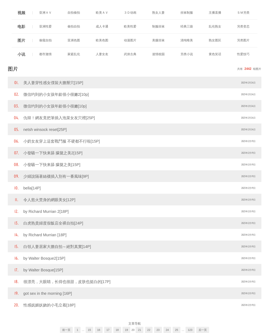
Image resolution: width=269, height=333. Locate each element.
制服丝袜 (158, 26)
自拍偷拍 (73, 12)
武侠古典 (130, 54)
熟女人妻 (158, 12)
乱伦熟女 (215, 26)
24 (167, 329)
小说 (21, 54)
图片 (21, 40)
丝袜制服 (186, 12)
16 (98, 329)
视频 (21, 13)
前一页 (66, 329)
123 (190, 329)
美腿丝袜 (158, 40)
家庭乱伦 (73, 54)
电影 (21, 26)
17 (108, 329)
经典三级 (186, 26)
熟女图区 (215, 40)
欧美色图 (102, 40)
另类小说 (186, 54)
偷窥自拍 (45, 40)
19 (126, 329)
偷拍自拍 (73, 26)
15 (89, 329)
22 (148, 329)
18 (117, 329)
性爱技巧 (243, 54)
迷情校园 (158, 54)
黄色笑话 (215, 54)
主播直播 (215, 12)
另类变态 (243, 26)
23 (158, 329)
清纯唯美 (186, 40)
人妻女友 (102, 54)
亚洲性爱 (45, 26)
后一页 (203, 329)
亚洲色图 (73, 40)
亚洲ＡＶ (45, 12)
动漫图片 (130, 40)
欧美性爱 (130, 26)
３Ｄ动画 (130, 12)
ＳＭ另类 (243, 12)
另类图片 (243, 40)
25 (176, 329)
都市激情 (45, 54)
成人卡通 (102, 26)
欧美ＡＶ (102, 12)
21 (139, 329)
